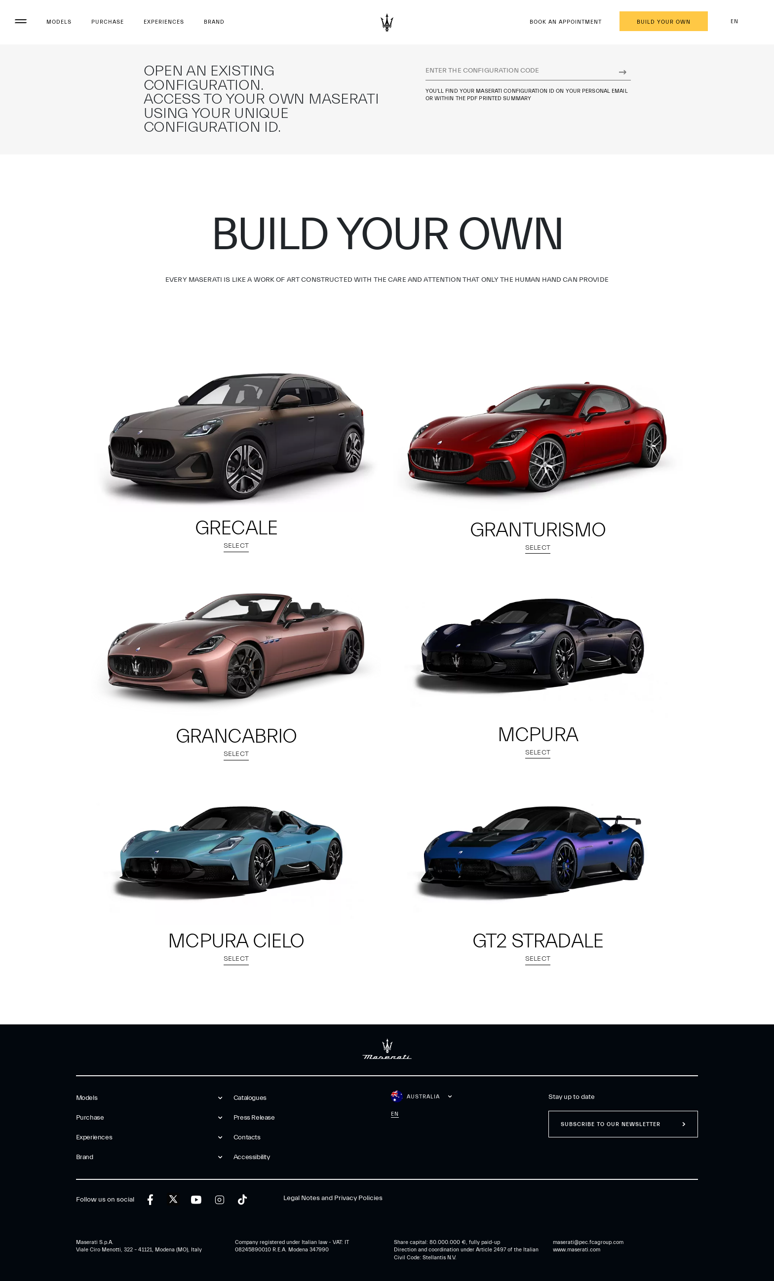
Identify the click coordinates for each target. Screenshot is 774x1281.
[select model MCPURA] (538, 645)
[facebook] (150, 1200)
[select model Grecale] (236, 438)
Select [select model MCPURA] (537, 754)
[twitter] (173, 1199)
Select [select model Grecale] (236, 547)
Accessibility (251, 1157)
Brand (214, 22)
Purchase (107, 22)
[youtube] (196, 1200)
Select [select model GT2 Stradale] (537, 960)
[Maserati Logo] (387, 22)
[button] (236, 460)
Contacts (247, 1137)
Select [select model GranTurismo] (537, 549)
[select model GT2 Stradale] (538, 852)
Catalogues (250, 1098)
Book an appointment (566, 22)
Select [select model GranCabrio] (236, 755)
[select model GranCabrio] (236, 646)
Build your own (664, 22)
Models (59, 22)
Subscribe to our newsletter (610, 1124)
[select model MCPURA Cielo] (236, 852)
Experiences (164, 22)
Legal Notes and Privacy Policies (333, 1198)
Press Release (254, 1118)
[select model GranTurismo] (538, 439)
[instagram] (219, 1199)
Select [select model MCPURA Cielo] (236, 960)
